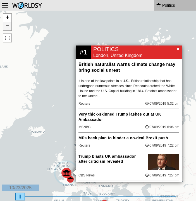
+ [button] (7, 18)
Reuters (84, 104)
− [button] (7, 26)
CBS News (86, 175)
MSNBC (84, 127)
